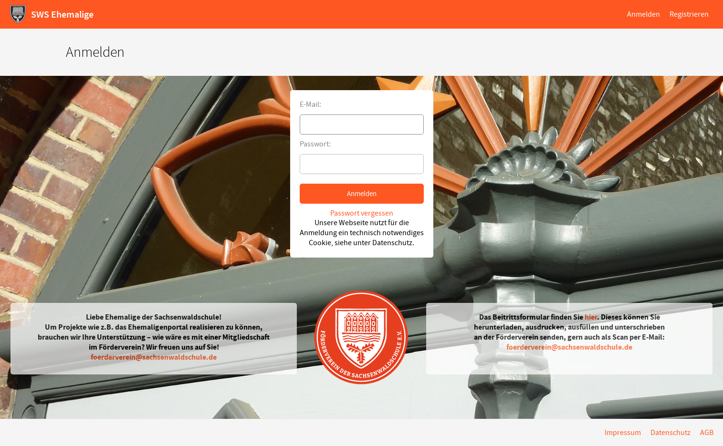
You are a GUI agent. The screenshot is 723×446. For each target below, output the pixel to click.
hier (591, 317)
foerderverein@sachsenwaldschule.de (154, 357)
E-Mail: (310, 104)
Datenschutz (670, 432)
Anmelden (643, 14)
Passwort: (315, 144)
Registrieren (689, 14)
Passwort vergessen (361, 213)
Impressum (623, 432)
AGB (706, 432)
